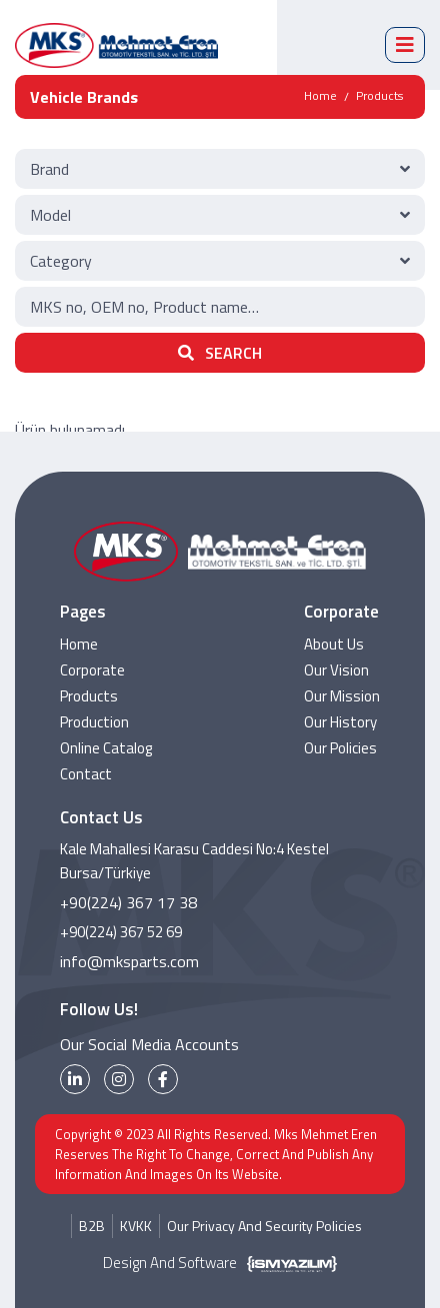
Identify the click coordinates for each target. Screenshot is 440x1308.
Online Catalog (106, 747)
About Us (334, 644)
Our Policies (340, 747)
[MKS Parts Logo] (116, 45)
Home (320, 95)
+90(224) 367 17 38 (128, 902)
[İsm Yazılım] (287, 1263)
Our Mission (342, 695)
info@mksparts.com (129, 961)
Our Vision (336, 669)
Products (379, 95)
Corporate (92, 669)
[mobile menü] (405, 45)
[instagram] (119, 1079)
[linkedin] (75, 1079)
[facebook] (163, 1079)
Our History (340, 721)
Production (94, 721)
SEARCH (220, 353)
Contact (86, 773)
